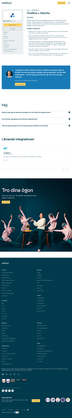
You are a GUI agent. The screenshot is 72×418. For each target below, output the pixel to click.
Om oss (39, 336)
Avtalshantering (6, 277)
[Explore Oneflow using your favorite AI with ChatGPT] (3, 390)
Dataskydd (10, 409)
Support (39, 288)
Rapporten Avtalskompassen (45, 280)
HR (2, 305)
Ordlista (39, 277)
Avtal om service (41, 356)
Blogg (38, 272)
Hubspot (4, 351)
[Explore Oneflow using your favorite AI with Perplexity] (9, 390)
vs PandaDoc (40, 300)
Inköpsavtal (40, 348)
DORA (3, 333)
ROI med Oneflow (7, 290)
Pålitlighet (4, 328)
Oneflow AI (5, 295)
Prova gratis (12, 28)
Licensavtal (40, 358)
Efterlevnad (5, 336)
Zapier (3, 361)
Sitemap (18, 409)
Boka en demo (12, 24)
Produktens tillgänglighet (9, 338)
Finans (3, 308)
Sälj (3, 303)
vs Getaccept (40, 303)
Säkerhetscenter (6, 325)
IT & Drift (4, 313)
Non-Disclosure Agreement (44, 351)
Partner (39, 330)
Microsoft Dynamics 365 (8, 353)
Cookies (24, 409)
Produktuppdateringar (8, 293)
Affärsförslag (5, 285)
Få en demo (61, 3)
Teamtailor (5, 356)
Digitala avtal (5, 275)
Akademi (39, 275)
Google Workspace (7, 358)
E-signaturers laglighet (8, 341)
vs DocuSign (40, 298)
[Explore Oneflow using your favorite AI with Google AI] (12, 390)
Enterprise (5, 316)
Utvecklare (40, 285)
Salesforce (5, 348)
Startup (4, 318)
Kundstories (40, 290)
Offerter (4, 288)
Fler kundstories (20, 84)
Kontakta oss (40, 338)
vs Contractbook (41, 305)
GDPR (3, 330)
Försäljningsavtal (41, 346)
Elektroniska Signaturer (8, 280)
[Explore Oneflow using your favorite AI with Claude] (6, 390)
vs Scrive (39, 308)
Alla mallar (40, 361)
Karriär (39, 333)
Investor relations (42, 325)
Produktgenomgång (7, 272)
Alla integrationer (7, 364)
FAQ (38, 283)
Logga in (4, 409)
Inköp (3, 311)
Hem (28, 10)
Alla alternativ (41, 311)
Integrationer (35, 10)
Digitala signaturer (7, 283)
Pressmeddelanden (42, 328)
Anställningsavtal (42, 353)
